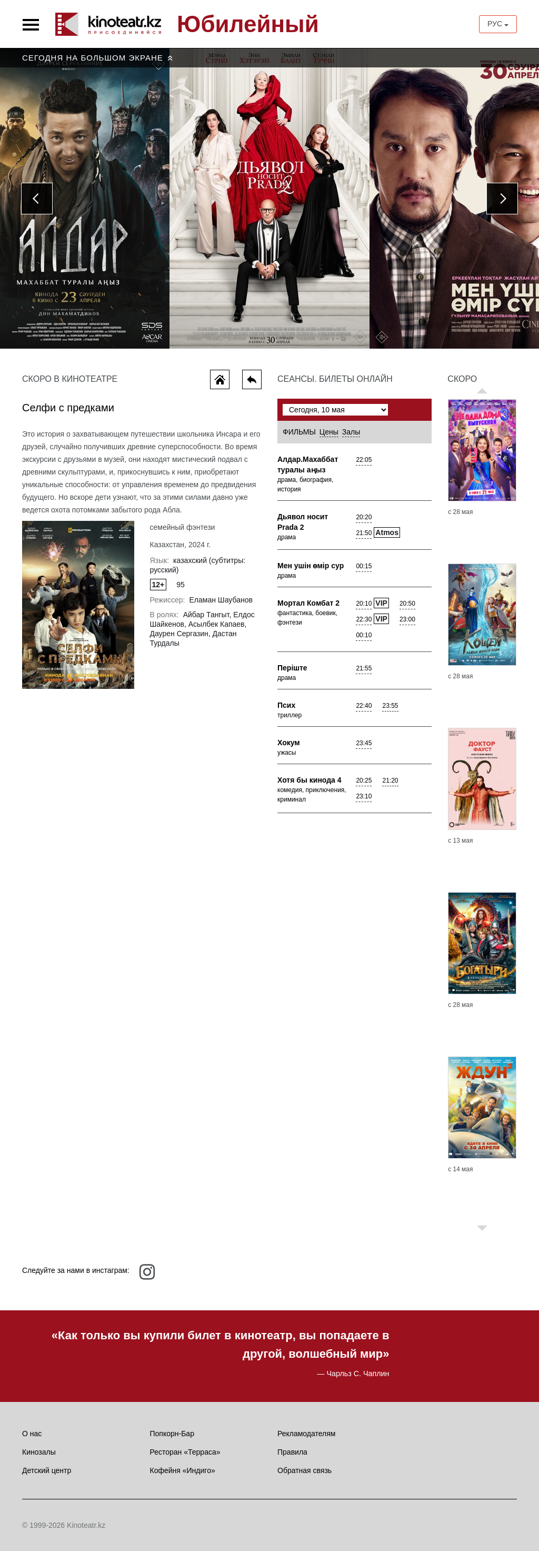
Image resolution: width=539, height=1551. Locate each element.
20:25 (364, 780)
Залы (351, 432)
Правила (292, 1452)
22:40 (364, 705)
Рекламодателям (306, 1433)
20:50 (407, 603)
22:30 (364, 619)
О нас (32, 1433)
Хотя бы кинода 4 (309, 780)
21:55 (364, 668)
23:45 (364, 743)
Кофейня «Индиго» (182, 1470)
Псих (286, 705)
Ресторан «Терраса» (185, 1452)
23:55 (390, 705)
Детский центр (46, 1470)
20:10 (364, 603)
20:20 (364, 517)
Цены (329, 432)
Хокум (288, 742)
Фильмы (299, 432)
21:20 (390, 780)
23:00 (407, 619)
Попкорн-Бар (172, 1433)
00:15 (364, 566)
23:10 (364, 796)
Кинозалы (39, 1452)
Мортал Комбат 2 (308, 603)
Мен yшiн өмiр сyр (310, 565)
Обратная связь (304, 1470)
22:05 (364, 459)
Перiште (292, 668)
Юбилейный (248, 24)
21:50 (364, 533)
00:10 (364, 635)
